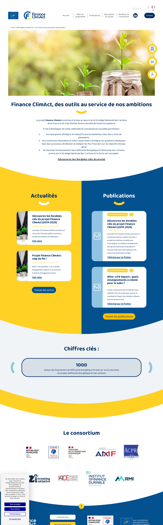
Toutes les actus (44, 290)
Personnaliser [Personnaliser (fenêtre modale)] (15, 514)
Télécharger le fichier (119, 257)
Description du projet (109, 15)
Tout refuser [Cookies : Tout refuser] (15, 509)
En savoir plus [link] (15, 519)
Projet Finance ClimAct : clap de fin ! (47, 257)
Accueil (66, 15)
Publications (94, 15)
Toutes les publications (119, 316)
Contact (149, 15)
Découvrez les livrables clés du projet (81, 159)
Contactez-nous (63, 517)
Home (13, 27)
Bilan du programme (80, 15)
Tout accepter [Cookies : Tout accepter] (15, 504)
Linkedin (135, 14)
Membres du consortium (123, 15)
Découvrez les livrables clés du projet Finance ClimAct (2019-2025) (47, 219)
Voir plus (37, 241)
